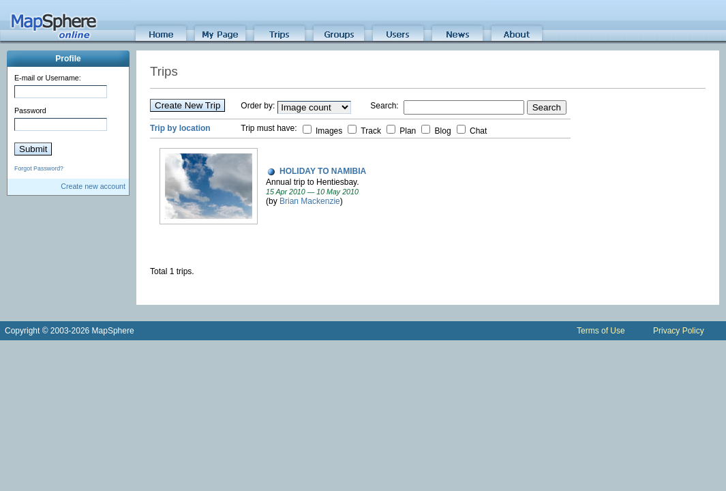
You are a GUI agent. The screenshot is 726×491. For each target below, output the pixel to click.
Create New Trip (187, 105)
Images (323, 131)
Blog (436, 131)
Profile (67, 58)
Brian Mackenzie (309, 201)
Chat (472, 131)
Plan (401, 131)
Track (364, 131)
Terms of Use (601, 331)
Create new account (93, 186)
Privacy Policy (678, 331)
